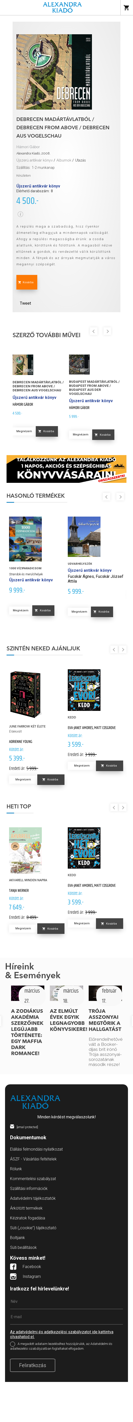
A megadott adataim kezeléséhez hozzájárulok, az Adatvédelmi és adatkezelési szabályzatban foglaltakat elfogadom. (61, 1346)
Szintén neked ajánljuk (43, 649)
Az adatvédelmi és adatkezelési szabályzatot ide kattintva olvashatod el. (61, 1334)
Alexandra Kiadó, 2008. (33, 153)
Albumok (63, 160)
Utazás (80, 160)
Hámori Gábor (28, 147)
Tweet (25, 303)
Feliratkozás (32, 1365)
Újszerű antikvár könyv (34, 160)
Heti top (19, 807)
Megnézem (24, 431)
